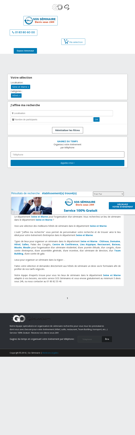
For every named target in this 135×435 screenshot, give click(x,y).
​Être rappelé (107, 340)
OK (96, 119)
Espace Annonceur (25, 51)
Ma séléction (73, 42)
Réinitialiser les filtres (67, 130)
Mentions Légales (50, 353)
